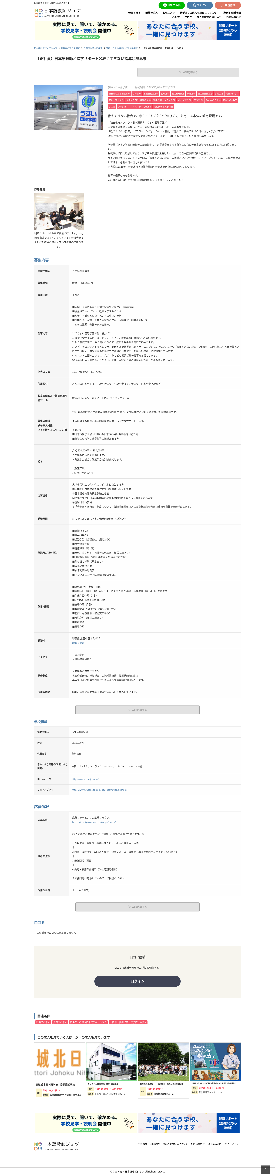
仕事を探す (134, 12)
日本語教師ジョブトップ (45, 48)
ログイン (137, 981)
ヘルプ (176, 17)
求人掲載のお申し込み (209, 17)
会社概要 (142, 1144)
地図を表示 (78, 642)
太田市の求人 (60, 1023)
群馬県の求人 (43, 1023)
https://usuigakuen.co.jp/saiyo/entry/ (94, 821)
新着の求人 (151, 12)
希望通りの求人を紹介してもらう (198, 12)
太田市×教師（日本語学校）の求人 (128, 1023)
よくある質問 (215, 1144)
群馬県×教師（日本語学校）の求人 (88, 1023)
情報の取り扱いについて (175, 1144)
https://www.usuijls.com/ (85, 778)
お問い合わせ (233, 17)
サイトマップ (231, 1144)
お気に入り (169, 12)
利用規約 (155, 1144)
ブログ (188, 17)
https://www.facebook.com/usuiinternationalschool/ (100, 789)
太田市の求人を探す (92, 48)
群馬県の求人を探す (70, 48)
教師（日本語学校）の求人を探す (122, 48)
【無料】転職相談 (231, 12)
